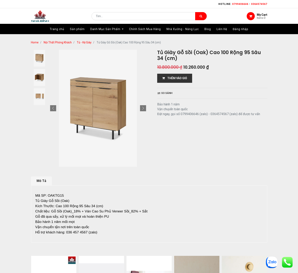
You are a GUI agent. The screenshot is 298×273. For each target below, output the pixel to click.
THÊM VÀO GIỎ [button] (174, 78)
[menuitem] (57, 32)
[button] (53, 108)
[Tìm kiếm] (201, 17)
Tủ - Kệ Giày (84, 42)
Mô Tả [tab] (41, 181)
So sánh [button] (165, 92)
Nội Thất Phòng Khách (58, 42)
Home (35, 42)
